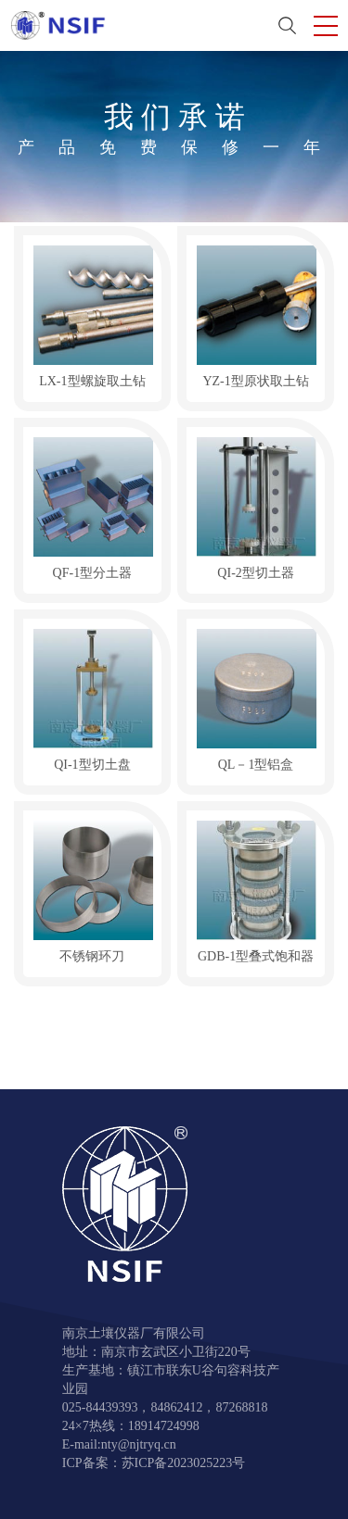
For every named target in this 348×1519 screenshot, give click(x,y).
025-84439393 (100, 1407)
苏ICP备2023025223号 (184, 1463)
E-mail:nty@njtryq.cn (119, 1444)
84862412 (176, 1407)
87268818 (241, 1407)
